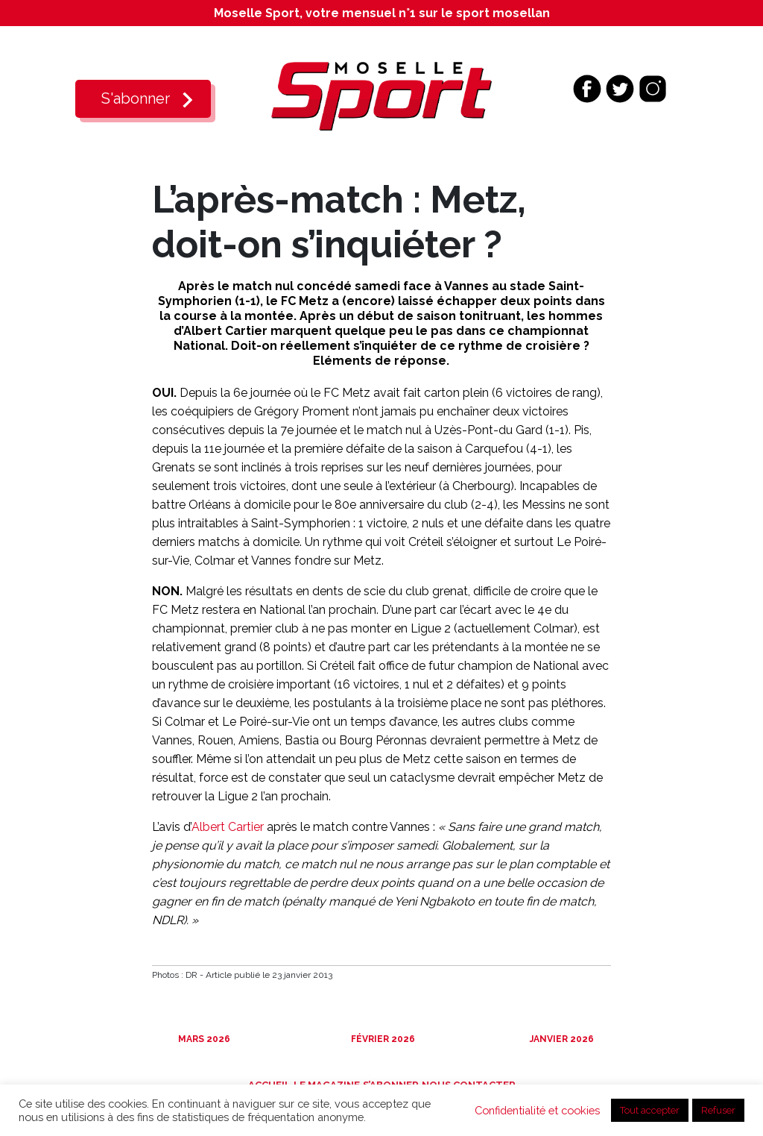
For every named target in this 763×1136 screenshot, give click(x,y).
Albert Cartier (227, 827)
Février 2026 (382, 1039)
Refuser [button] (718, 1110)
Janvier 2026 (561, 1039)
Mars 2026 (203, 1039)
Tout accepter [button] (650, 1110)
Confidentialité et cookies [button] (537, 1110)
